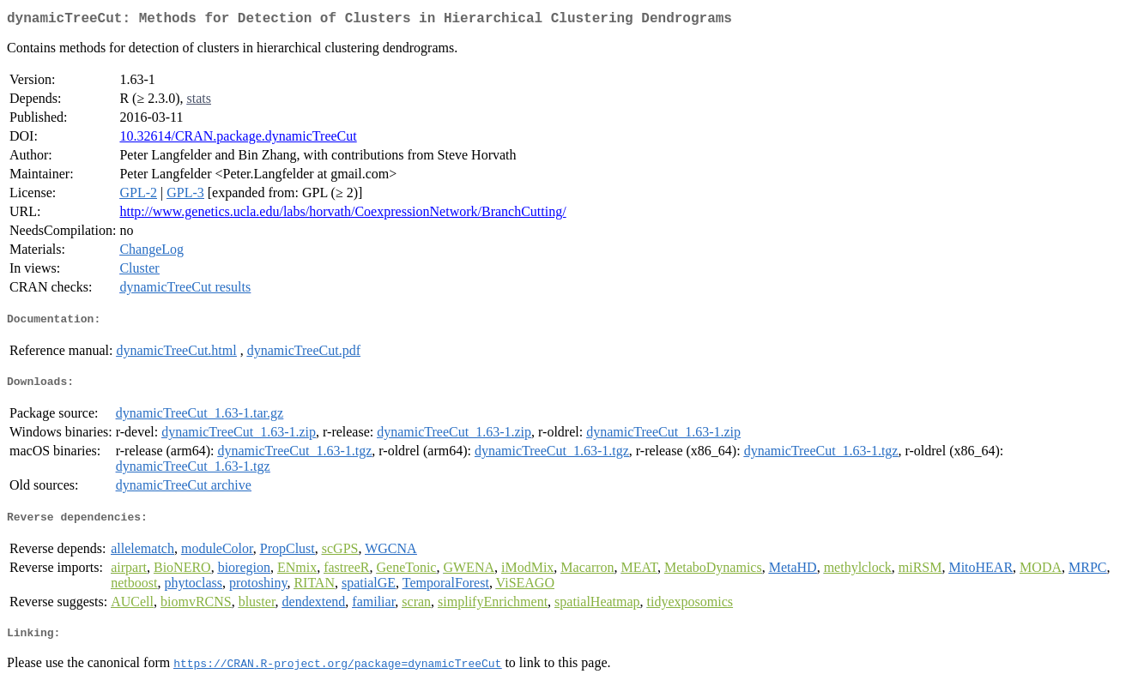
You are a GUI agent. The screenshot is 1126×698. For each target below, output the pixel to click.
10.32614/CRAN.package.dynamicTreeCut (237, 139)
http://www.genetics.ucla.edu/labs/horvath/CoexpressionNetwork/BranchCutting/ (342, 215)
